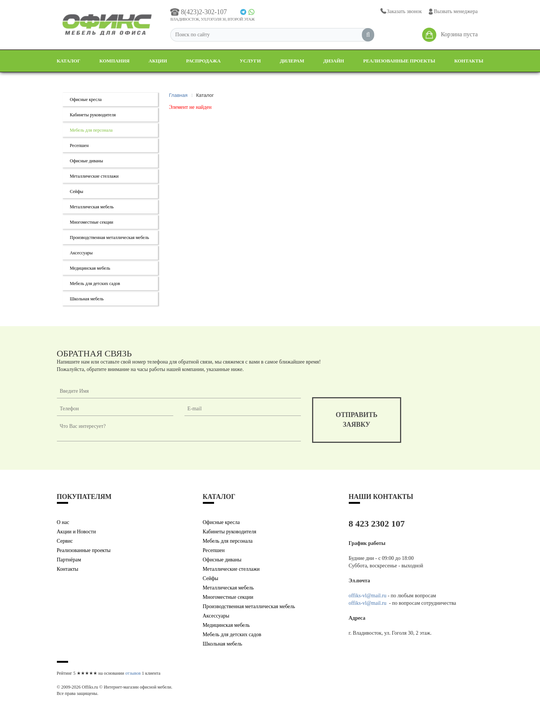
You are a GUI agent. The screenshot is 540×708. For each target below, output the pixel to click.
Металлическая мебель (92, 206)
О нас (63, 522)
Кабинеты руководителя (93, 114)
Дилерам (292, 61)
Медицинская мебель (90, 268)
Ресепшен (79, 145)
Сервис (65, 541)
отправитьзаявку (357, 419)
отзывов (133, 673)
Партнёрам (69, 560)
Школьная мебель (87, 298)
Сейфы (76, 191)
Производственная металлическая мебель (109, 237)
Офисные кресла (86, 99)
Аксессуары (81, 252)
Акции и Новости (76, 531)
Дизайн (333, 61)
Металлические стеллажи (94, 176)
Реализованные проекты (399, 61)
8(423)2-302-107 (198, 11)
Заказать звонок (400, 11)
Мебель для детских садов (95, 283)
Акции (158, 61)
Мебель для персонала (91, 130)
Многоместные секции (91, 222)
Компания (115, 61)
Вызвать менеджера (453, 12)
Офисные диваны (86, 160)
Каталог (68, 61)
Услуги (250, 61)
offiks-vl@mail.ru (368, 595)
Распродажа (203, 61)
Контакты (468, 61)
